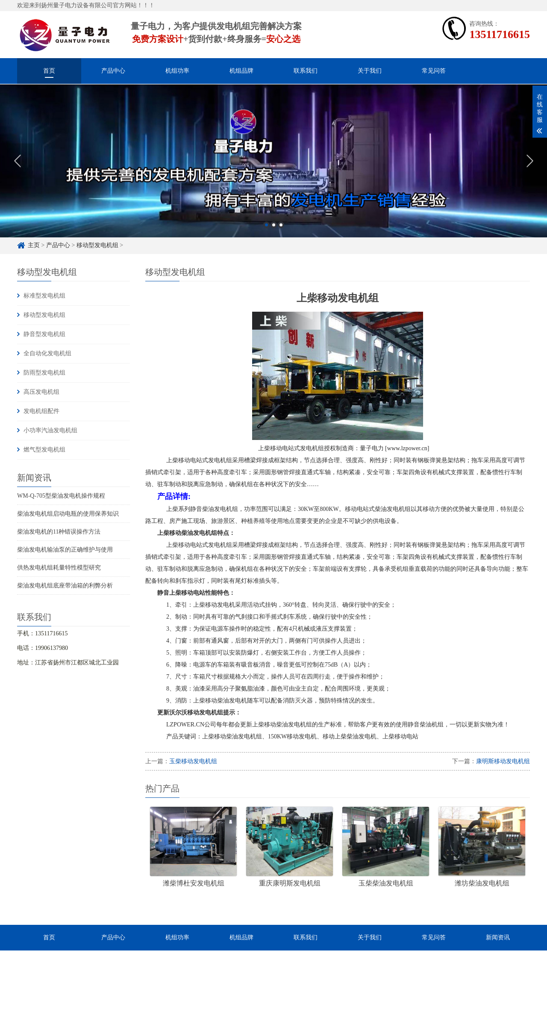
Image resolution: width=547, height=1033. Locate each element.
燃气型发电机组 (44, 449)
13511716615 (499, 34)
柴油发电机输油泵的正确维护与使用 (65, 549)
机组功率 (177, 71)
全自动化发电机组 (47, 353)
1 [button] (266, 233)
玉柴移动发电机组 (193, 761)
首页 (49, 71)
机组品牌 (241, 71)
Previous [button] (17, 169)
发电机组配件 (41, 411)
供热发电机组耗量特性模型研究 (59, 567)
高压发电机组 (41, 392)
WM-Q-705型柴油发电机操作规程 (61, 496)
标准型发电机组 (44, 295)
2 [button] (273, 233)
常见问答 (434, 71)
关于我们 (370, 71)
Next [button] (529, 169)
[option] (273, 169)
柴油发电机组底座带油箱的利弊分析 (65, 585)
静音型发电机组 (44, 334)
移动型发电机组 (44, 315)
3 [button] (280, 233)
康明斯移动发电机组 (503, 761)
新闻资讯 (498, 937)
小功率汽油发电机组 (50, 430)
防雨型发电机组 (44, 372)
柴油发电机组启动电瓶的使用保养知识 (68, 514)
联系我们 (306, 71)
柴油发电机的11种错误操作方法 (58, 531)
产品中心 (113, 71)
